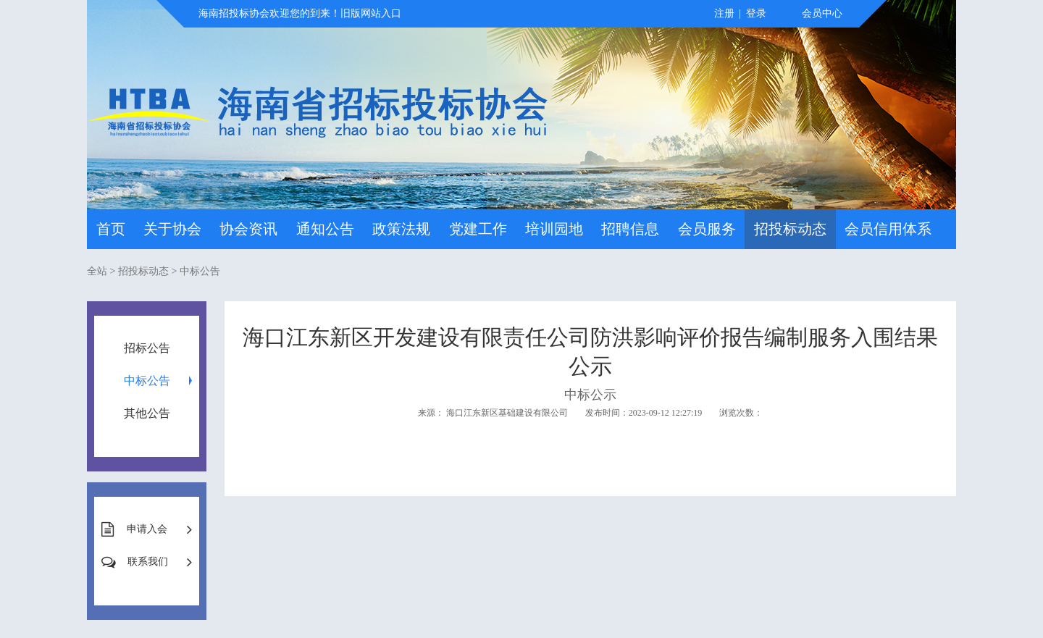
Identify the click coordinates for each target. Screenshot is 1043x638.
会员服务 (707, 229)
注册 (724, 13)
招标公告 (147, 348)
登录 (756, 13)
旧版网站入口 (370, 13)
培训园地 (554, 229)
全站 (97, 271)
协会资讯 (248, 229)
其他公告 (147, 413)
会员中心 (822, 13)
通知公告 (325, 229)
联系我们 (147, 561)
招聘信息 (630, 229)
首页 (110, 229)
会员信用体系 (888, 229)
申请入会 (147, 529)
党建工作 (478, 229)
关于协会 (172, 229)
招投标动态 (790, 229)
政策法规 (401, 229)
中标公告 (200, 271)
